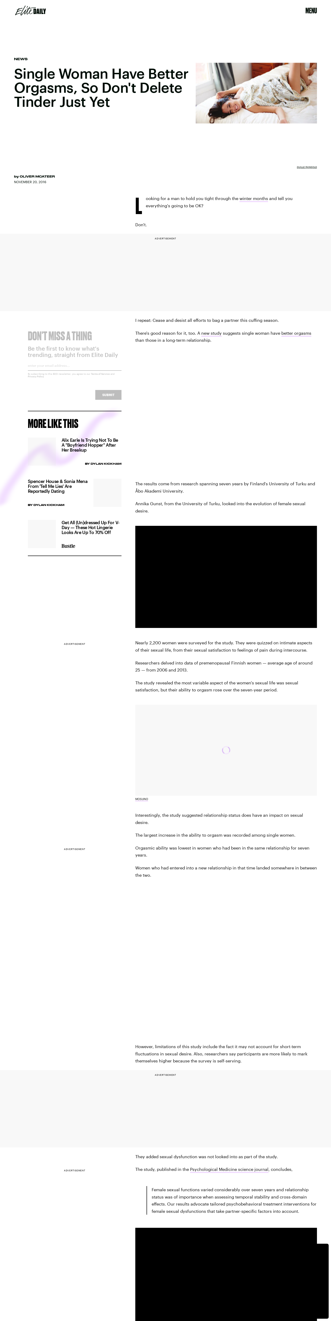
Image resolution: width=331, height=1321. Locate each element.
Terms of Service (100, 377)
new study (211, 333)
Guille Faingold (307, 167)
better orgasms (296, 333)
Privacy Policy (36, 379)
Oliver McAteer (37, 176)
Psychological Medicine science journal (229, 1169)
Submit (108, 398)
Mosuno (141, 799)
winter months (253, 198)
